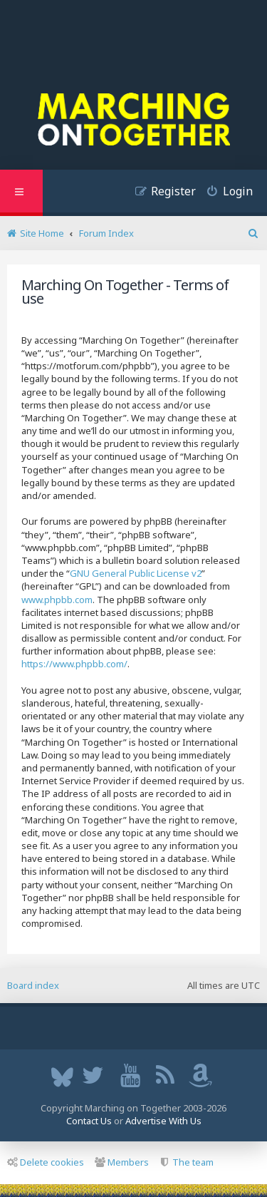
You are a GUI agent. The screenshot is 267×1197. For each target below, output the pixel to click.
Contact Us (89, 1120)
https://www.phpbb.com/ (74, 663)
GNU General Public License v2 (135, 573)
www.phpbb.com (57, 599)
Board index (33, 985)
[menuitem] (224, 193)
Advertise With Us (163, 1120)
